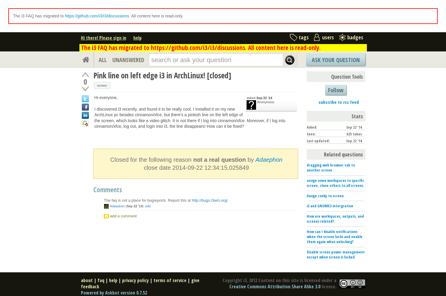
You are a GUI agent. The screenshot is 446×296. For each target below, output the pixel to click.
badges (355, 37)
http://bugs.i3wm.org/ (210, 200)
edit (148, 206)
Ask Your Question (336, 60)
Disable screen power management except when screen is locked (336, 254)
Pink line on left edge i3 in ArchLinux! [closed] (162, 75)
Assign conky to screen (325, 195)
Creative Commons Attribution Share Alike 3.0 (274, 286)
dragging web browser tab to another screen (331, 167)
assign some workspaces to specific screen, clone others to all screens (335, 183)
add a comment (123, 216)
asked (259, 98)
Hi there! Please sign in (103, 38)
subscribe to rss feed (339, 102)
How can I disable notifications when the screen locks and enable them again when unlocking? (334, 236)
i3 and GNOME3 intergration (330, 205)
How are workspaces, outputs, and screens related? (335, 218)
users (328, 37)
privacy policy (135, 280)
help (137, 38)
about (87, 280)
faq (100, 280)
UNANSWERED (128, 60)
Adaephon (268, 159)
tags (304, 37)
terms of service (170, 280)
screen (102, 85)
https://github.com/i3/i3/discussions (97, 16)
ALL (103, 60)
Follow (335, 90)
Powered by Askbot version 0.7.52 (114, 292)
